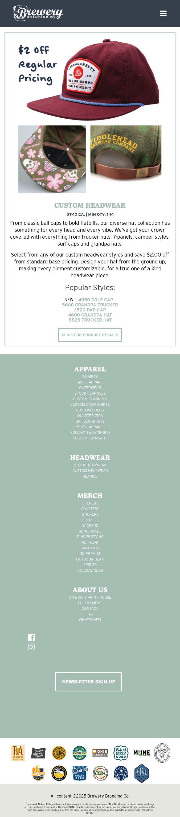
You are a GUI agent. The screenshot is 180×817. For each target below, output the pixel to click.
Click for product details (90, 335)
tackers (90, 525)
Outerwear (90, 388)
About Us (90, 590)
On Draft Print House (90, 597)
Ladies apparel (90, 382)
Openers (90, 503)
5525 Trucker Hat (90, 320)
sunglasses (90, 531)
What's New (90, 620)
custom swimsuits (90, 438)
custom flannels (90, 399)
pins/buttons (90, 537)
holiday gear (90, 570)
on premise (90, 553)
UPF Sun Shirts (90, 421)
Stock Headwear (90, 465)
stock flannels (90, 393)
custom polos (90, 410)
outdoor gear (90, 559)
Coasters (90, 509)
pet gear (90, 542)
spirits (90, 565)
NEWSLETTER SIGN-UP (88, 681)
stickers (90, 514)
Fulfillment (90, 603)
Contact (90, 608)
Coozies (90, 520)
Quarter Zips (90, 416)
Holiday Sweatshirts (90, 432)
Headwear (90, 458)
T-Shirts (90, 376)
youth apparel (90, 427)
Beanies (90, 476)
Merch (90, 496)
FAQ (90, 614)
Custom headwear (90, 470)
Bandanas (90, 548)
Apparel (90, 369)
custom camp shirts (90, 404)
